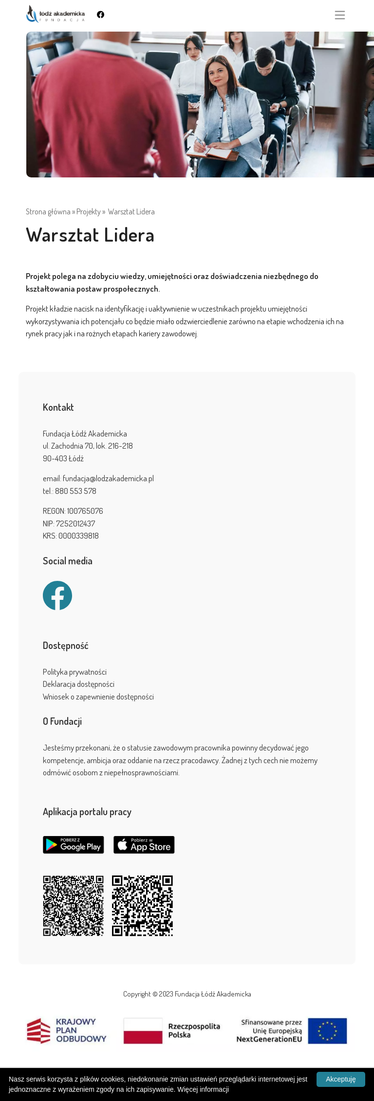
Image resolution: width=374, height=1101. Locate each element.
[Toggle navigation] (340, 15)
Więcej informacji (203, 1089)
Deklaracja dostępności (78, 684)
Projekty (88, 211)
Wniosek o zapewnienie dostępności (98, 696)
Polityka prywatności (75, 671)
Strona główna (48, 211)
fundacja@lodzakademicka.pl (108, 478)
